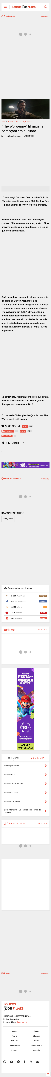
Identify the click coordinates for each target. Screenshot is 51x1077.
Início (3, 122)
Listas (5, 973)
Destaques (8, 16)
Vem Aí (14, 1036)
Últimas (10, 630)
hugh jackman (27, 122)
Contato (14, 1050)
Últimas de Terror (15, 823)
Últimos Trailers (11, 478)
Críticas (37, 1041)
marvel (10, 122)
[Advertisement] (25, 69)
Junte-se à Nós (36, 1045)
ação (17, 122)
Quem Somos (14, 1045)
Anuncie (36, 1050)
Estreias (14, 1041)
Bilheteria (36, 1036)
